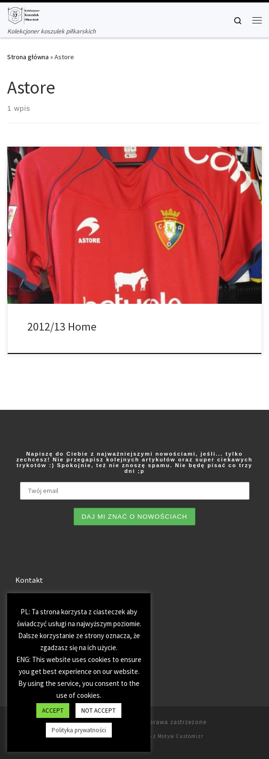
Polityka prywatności (79, 730)
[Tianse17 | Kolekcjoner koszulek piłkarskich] (23, 14)
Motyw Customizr (181, 735)
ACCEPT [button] (53, 710)
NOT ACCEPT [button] (98, 710)
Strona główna (28, 56)
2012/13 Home (62, 325)
